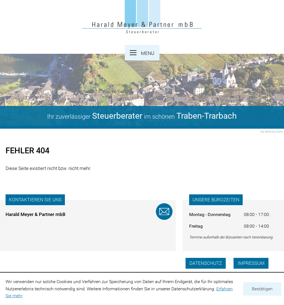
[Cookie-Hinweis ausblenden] (262, 289)
